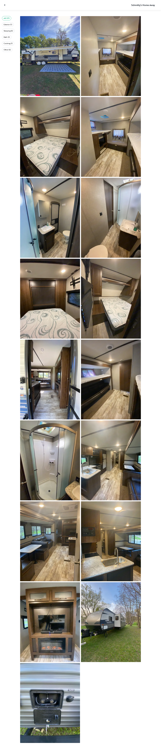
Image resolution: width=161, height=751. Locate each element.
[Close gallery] (5, 5)
